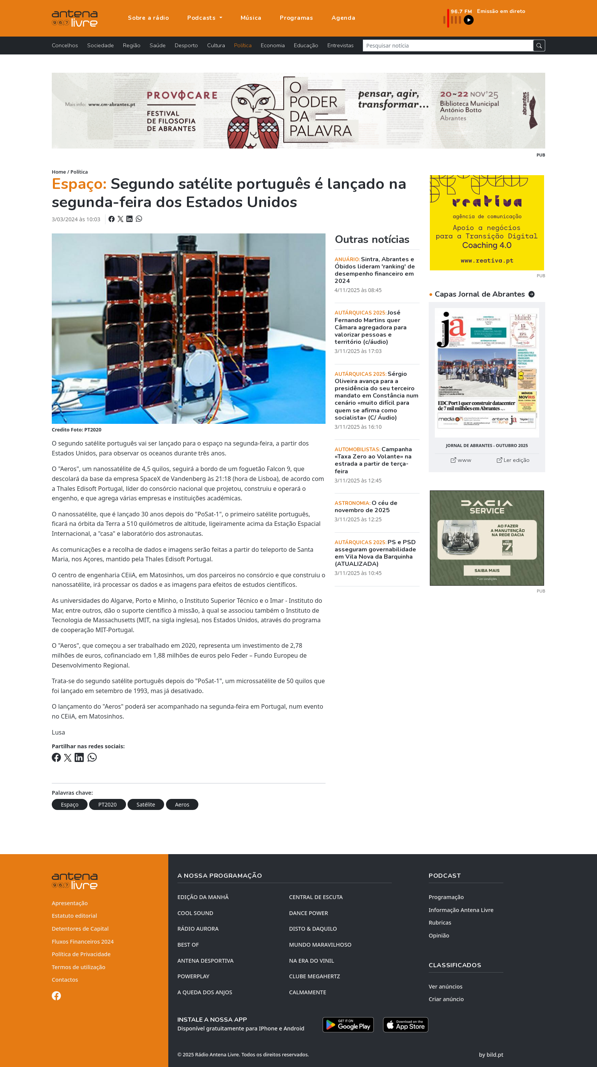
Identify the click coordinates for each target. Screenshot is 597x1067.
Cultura (216, 45)
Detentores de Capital (80, 928)
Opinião (439, 935)
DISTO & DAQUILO (313, 928)
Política (243, 45)
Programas (296, 18)
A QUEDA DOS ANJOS (204, 992)
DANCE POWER (308, 913)
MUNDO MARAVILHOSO (320, 944)
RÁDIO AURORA (198, 928)
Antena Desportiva (205, 960)
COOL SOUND (195, 913)
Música (251, 18)
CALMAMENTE (307, 992)
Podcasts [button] (202, 18)
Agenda (344, 18)
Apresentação (70, 903)
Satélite (146, 804)
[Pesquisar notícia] (448, 45)
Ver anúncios (446, 986)
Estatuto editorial (74, 915)
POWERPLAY (193, 976)
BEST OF (188, 944)
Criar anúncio (446, 999)
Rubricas (440, 922)
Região (131, 45)
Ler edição (513, 460)
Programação (446, 897)
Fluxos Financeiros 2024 (83, 941)
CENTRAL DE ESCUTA (316, 897)
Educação (306, 45)
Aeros (182, 804)
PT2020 (107, 804)
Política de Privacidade (81, 954)
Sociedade (100, 45)
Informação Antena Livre (461, 910)
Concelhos (65, 45)
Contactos (65, 979)
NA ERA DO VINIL (311, 960)
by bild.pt (491, 1054)
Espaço (69, 804)
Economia (273, 45)
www (461, 460)
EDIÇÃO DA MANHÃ (202, 897)
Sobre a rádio (148, 18)
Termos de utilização (78, 967)
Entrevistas (340, 45)
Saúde (158, 45)
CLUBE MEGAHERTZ (314, 976)
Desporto (186, 45)
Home (59, 171)
